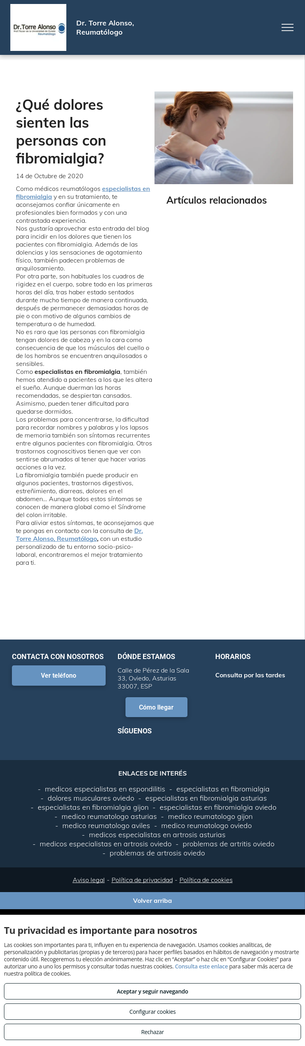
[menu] (287, 27)
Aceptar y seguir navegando (152, 991)
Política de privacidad (142, 880)
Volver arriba (152, 900)
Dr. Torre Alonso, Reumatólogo (79, 534)
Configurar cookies (152, 1011)
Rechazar (152, 1032)
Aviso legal (89, 880)
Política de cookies (206, 880)
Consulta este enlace (201, 966)
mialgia (41, 196)
